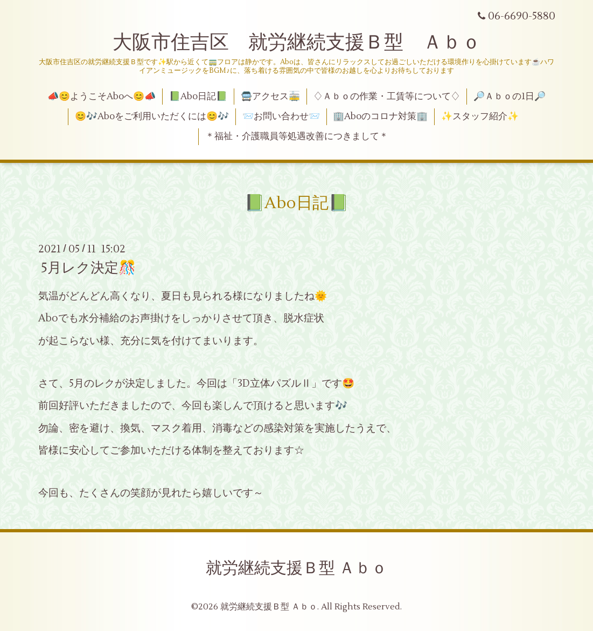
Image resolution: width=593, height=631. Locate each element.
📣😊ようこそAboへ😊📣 (101, 96)
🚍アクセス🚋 (270, 96)
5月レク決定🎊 (88, 268)
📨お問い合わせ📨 (281, 116)
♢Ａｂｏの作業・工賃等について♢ (386, 96)
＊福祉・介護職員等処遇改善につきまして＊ (296, 136)
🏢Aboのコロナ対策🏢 (380, 116)
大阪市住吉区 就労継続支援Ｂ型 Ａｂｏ (297, 42)
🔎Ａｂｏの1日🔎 (509, 96)
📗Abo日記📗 (198, 96)
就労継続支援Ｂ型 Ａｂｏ (296, 568)
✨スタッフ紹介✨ (480, 116)
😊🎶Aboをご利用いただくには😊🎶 (152, 116)
